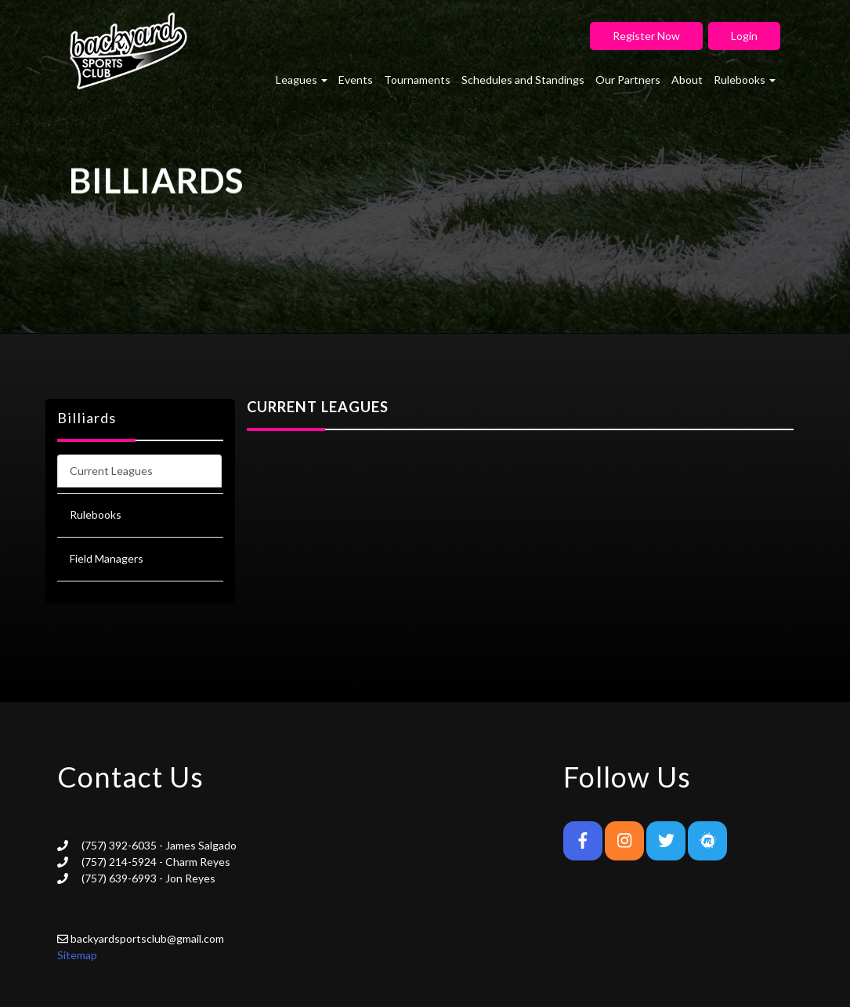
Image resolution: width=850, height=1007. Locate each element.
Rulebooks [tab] (95, 514)
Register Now (646, 35)
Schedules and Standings (522, 79)
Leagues (301, 79)
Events (355, 79)
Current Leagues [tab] (111, 470)
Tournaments (417, 79)
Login (744, 35)
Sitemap (77, 955)
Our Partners (627, 79)
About (687, 79)
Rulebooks (745, 79)
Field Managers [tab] (106, 558)
